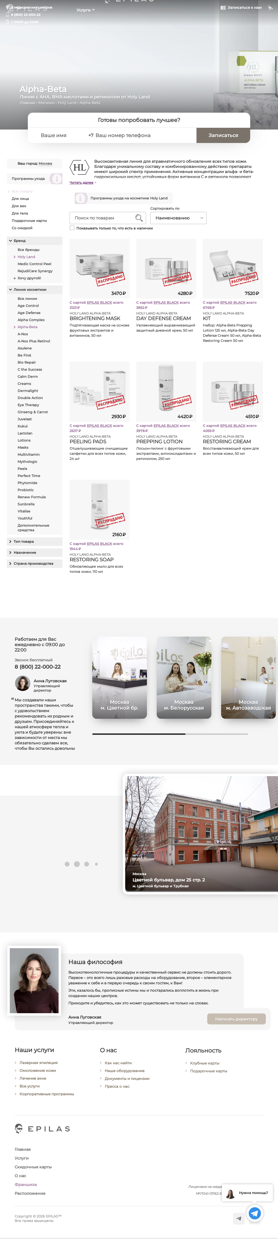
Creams (24, 383)
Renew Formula (32, 497)
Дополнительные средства (33, 527)
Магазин (109, 22)
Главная (27, 102)
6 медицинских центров (31, 7)
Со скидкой (22, 228)
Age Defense (29, 313)
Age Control (28, 306)
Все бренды (28, 250)
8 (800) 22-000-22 (26, 15)
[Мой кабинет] (270, 21)
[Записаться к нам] (241, 21)
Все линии (27, 298)
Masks (23, 447)
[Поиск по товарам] (104, 219)
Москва (45, 163)
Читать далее (81, 182)
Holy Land (67, 102)
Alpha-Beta (27, 327)
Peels (22, 469)
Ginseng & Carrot (33, 412)
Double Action (30, 398)
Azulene (25, 348)
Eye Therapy (28, 405)
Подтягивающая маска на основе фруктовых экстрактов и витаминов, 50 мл (99, 332)
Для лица (20, 198)
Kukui (23, 426)
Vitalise (24, 511)
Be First (24, 355)
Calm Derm (28, 376)
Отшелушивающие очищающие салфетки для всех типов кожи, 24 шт (99, 455)
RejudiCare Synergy (35, 271)
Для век (19, 206)
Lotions (24, 440)
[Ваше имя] (70, 137)
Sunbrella (26, 504)
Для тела (20, 213)
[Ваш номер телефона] (152, 137)
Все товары (22, 191)
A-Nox (23, 334)
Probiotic (26, 490)
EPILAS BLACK (99, 304)
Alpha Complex (31, 320)
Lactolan (25, 433)
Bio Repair (27, 362)
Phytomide (27, 483)
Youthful (25, 518)
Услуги (78, 22)
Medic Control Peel (34, 264)
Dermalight (28, 391)
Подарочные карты (29, 220)
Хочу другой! (29, 278)
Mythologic (27, 461)
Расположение (170, 22)
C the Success (30, 369)
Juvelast (25, 419)
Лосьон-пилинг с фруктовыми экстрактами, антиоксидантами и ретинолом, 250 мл (166, 455)
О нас (135, 22)
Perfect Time (29, 476)
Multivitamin (29, 454)
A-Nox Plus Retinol (34, 341)
